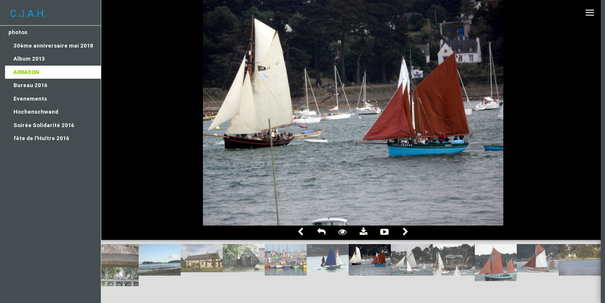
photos (17, 32)
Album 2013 (29, 58)
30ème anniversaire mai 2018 (53, 45)
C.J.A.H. (28, 13)
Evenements (30, 98)
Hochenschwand (35, 111)
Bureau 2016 (30, 85)
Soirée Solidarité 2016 (43, 125)
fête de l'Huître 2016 (41, 138)
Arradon (26, 72)
